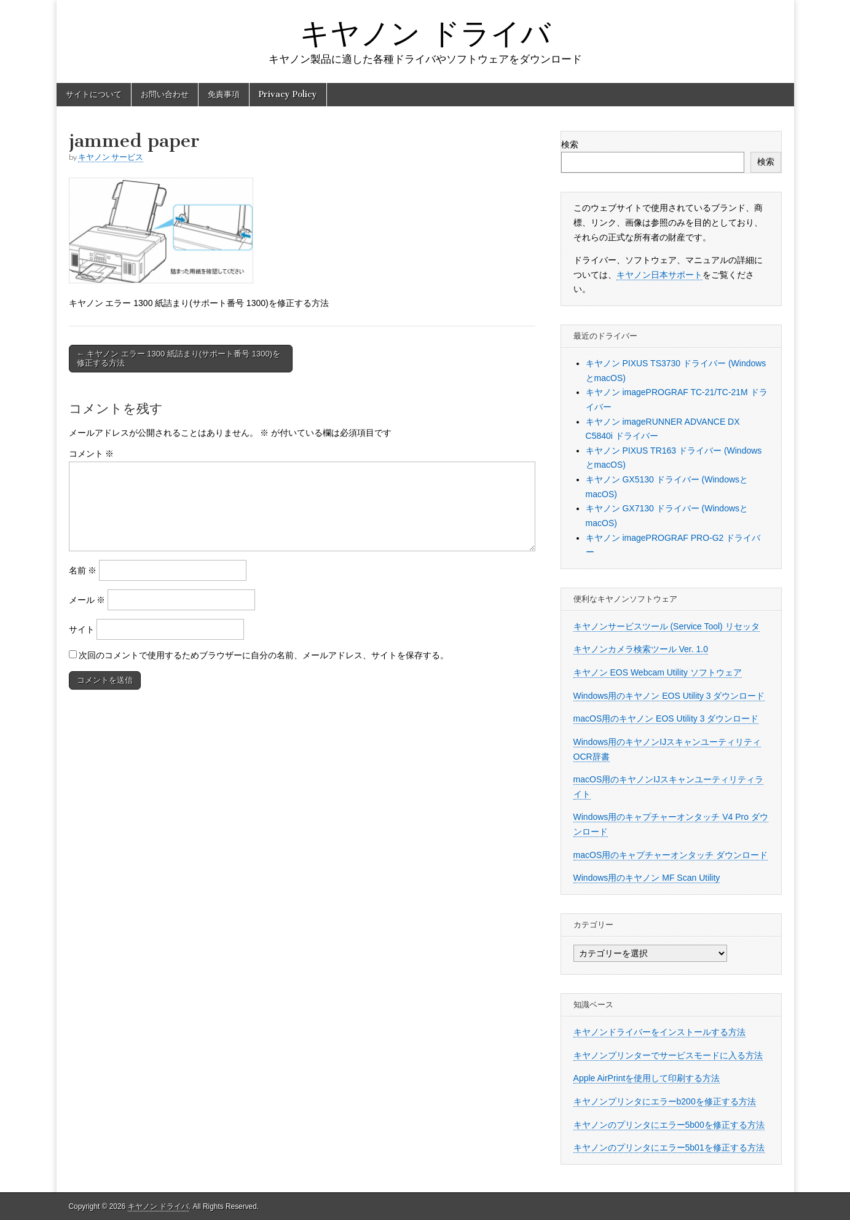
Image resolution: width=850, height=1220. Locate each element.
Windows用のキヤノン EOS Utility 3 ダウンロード (669, 696)
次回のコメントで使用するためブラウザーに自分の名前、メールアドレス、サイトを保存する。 (264, 655)
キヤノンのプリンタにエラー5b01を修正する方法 (669, 1147)
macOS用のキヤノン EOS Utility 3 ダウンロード (666, 718)
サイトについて (94, 94)
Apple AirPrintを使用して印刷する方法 (646, 1078)
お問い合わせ (165, 94)
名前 (83, 570)
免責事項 (224, 94)
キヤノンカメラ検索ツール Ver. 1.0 (640, 649)
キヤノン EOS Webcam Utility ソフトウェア (657, 672)
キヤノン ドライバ (425, 33)
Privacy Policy (288, 94)
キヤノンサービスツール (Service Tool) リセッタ (666, 626)
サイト (82, 629)
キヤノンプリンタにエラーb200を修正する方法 (664, 1101)
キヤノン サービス (110, 157)
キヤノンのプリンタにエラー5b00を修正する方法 (669, 1125)
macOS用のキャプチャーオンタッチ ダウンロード (670, 855)
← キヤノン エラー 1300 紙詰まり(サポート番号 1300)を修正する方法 (179, 358)
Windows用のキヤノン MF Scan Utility (646, 878)
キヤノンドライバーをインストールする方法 (659, 1032)
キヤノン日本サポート (659, 275)
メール (87, 600)
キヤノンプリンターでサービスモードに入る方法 (668, 1055)
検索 (569, 144)
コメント (91, 453)
